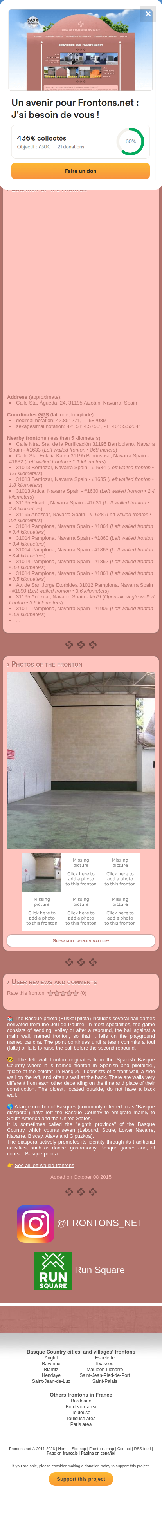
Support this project (81, 1479)
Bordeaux (81, 1401)
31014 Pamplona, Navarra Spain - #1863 (62, 550)
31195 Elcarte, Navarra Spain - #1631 (58, 503)
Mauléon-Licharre (104, 1369)
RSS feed (142, 1449)
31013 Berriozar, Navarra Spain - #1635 (61, 479)
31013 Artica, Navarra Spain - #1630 (57, 491)
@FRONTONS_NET (81, 1223)
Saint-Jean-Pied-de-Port (104, 1375)
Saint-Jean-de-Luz (51, 1381)
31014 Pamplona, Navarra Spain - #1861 (62, 573)
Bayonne (51, 1363)
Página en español (98, 1453)
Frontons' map (101, 1449)
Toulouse (81, 1412)
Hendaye (51, 1375)
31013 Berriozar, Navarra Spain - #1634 (61, 467)
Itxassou (104, 1363)
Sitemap (79, 1449)
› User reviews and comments (52, 982)
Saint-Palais (104, 1381)
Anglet (51, 1358)
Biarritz (51, 1369)
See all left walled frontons (44, 1165)
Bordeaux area (81, 1407)
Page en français (62, 1453)
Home (63, 1449)
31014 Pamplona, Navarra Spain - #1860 (62, 538)
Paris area (81, 1424)
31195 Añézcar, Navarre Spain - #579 (58, 597)
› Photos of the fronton (44, 664)
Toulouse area (80, 1418)
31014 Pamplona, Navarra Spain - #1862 (62, 561)
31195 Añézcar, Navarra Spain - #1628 (60, 514)
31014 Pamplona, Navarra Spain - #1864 (62, 526)
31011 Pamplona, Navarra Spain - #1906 (62, 608)
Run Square (80, 1270)
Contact (124, 1449)
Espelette (105, 1358)
